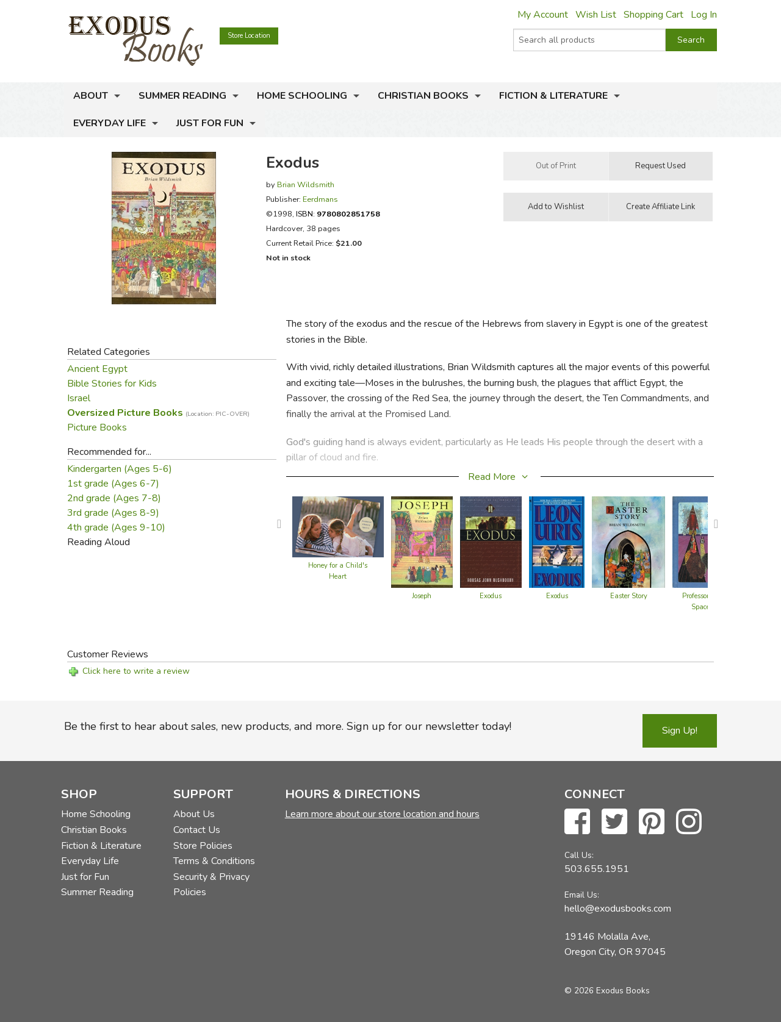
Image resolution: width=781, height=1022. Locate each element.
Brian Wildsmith (305, 184)
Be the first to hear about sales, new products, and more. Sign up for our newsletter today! (287, 726)
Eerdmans (320, 199)
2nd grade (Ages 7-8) (114, 498)
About (90, 95)
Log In (704, 14)
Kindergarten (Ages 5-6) (119, 469)
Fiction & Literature (553, 95)
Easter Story (628, 596)
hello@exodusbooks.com (617, 908)
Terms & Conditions (214, 861)
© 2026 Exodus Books (607, 990)
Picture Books (97, 427)
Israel (78, 398)
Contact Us (196, 830)
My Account (542, 14)
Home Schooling (302, 95)
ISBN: (338, 214)
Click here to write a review (136, 671)
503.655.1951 (596, 869)
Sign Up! (679, 730)
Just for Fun (209, 123)
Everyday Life (109, 123)
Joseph (421, 596)
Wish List (595, 14)
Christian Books (423, 95)
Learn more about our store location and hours (382, 814)
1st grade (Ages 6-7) (113, 483)
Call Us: (579, 855)
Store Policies (202, 845)
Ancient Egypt (97, 369)
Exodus (491, 596)
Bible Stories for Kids (112, 383)
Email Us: (581, 895)
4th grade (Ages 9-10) (116, 527)
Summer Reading (182, 95)
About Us (194, 814)
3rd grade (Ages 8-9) (113, 513)
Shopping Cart (653, 14)
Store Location (249, 35)
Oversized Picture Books (158, 413)
